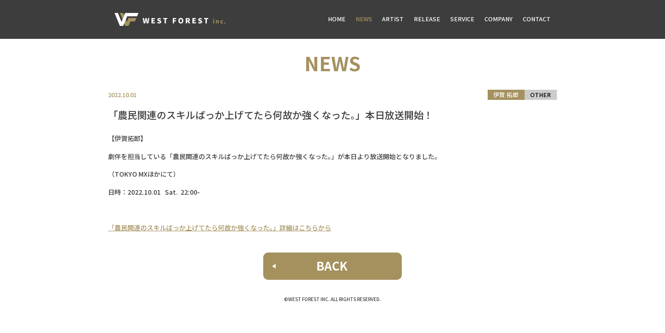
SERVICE (462, 18)
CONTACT (536, 18)
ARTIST (393, 18)
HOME (336, 18)
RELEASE (427, 18)
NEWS (364, 18)
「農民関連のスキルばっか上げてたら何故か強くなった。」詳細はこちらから (219, 227)
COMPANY (498, 18)
